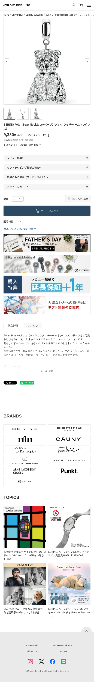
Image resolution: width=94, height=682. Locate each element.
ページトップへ (86, 629)
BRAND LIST (17, 14)
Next (87, 61)
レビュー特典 (15, 158)
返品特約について (13, 221)
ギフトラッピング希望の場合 (24, 167)
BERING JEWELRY (34, 14)
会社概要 (63, 651)
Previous (7, 61)
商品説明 (13, 325)
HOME (6, 14)
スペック (33, 325)
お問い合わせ (31, 651)
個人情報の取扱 (32, 645)
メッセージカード (18, 187)
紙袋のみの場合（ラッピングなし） (28, 177)
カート (81, 5)
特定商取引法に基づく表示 (63, 645)
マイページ (73, 5)
